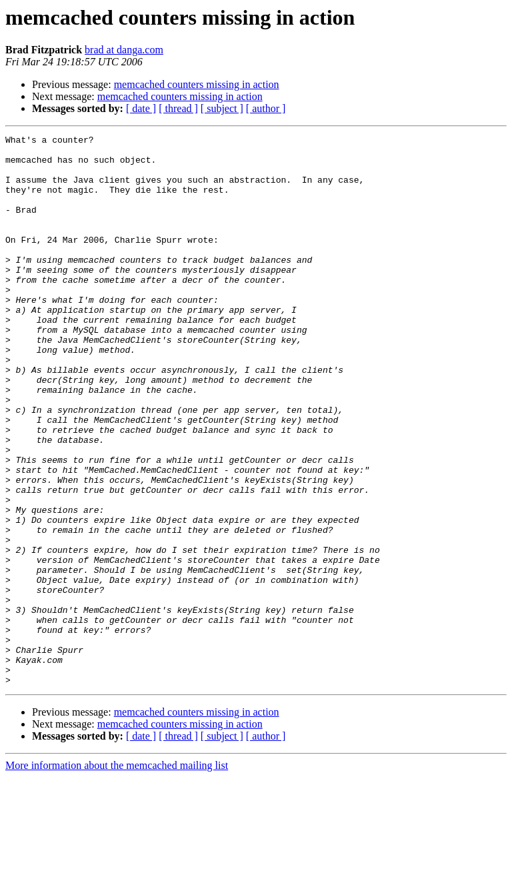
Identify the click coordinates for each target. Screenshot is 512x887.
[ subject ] (222, 108)
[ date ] (141, 108)
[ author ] (266, 108)
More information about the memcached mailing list (116, 875)
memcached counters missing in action (196, 84)
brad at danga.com (124, 49)
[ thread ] (178, 108)
